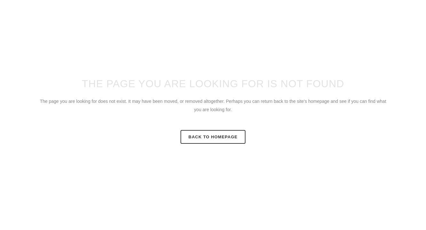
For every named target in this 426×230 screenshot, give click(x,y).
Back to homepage (213, 136)
